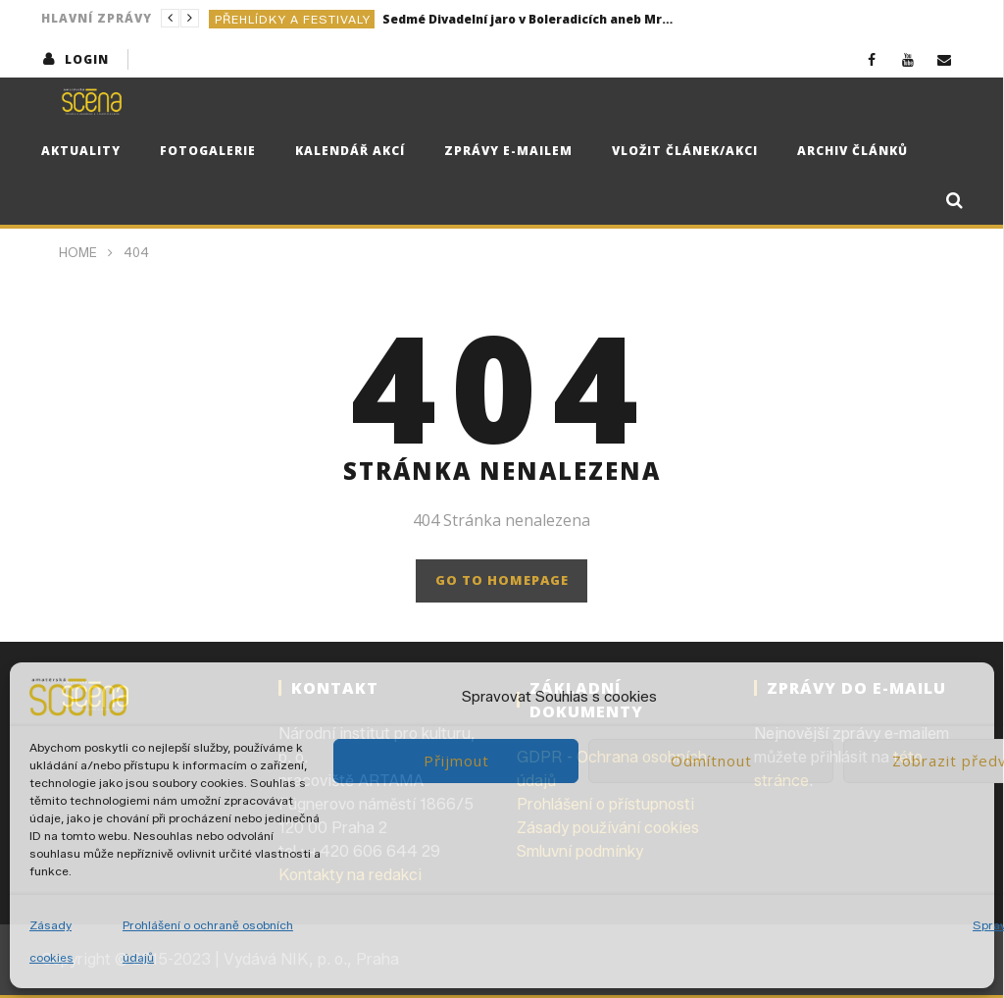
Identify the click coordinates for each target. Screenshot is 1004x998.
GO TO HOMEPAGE (502, 580)
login (87, 59)
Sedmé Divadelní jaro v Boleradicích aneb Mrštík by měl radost (529, 19)
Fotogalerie (208, 150)
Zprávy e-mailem (508, 150)
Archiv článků (852, 150)
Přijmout (456, 760)
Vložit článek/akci (685, 150)
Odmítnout (711, 760)
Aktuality (81, 150)
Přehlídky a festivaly (293, 19)
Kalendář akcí (350, 150)
